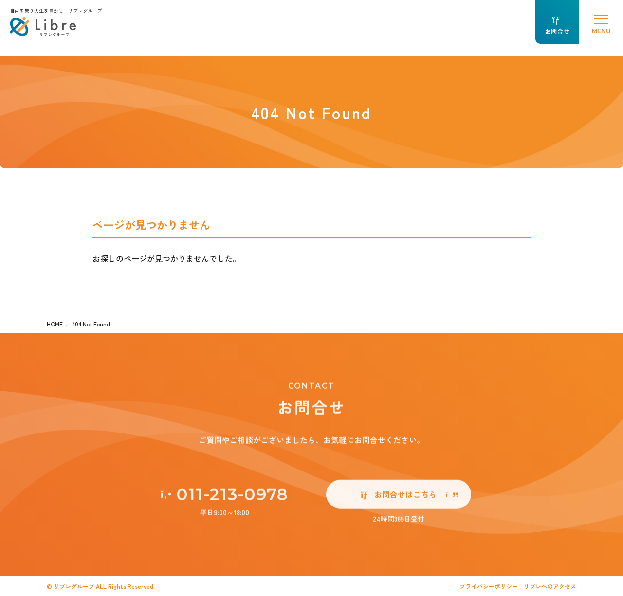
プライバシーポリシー (488, 586)
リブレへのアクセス (550, 586)
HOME (55, 324)
